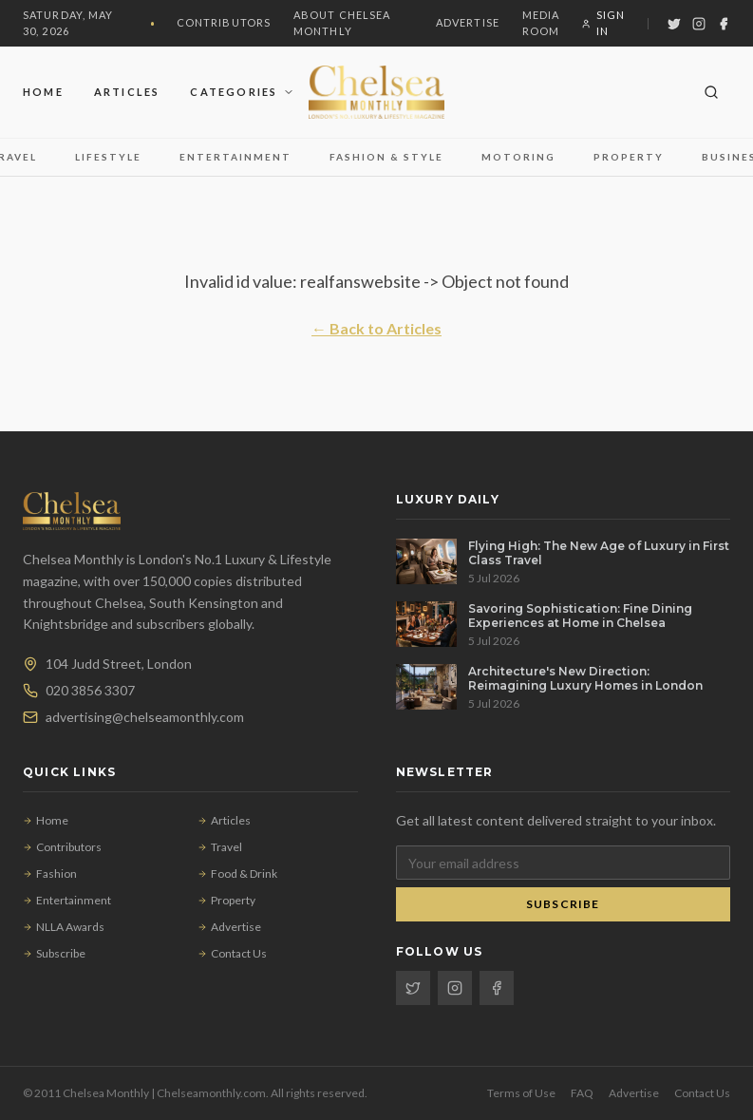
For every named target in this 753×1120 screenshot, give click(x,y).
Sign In (603, 23)
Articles (127, 91)
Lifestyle (108, 156)
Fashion (50, 873)
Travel (220, 847)
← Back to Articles (376, 328)
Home (43, 91)
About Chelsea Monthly (341, 23)
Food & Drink (237, 873)
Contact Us (232, 953)
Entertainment (235, 156)
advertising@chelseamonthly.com (145, 717)
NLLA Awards (63, 927)
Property (628, 156)
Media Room (541, 23)
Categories (242, 91)
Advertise (467, 22)
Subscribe (54, 953)
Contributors (224, 22)
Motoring (518, 156)
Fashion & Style (386, 156)
